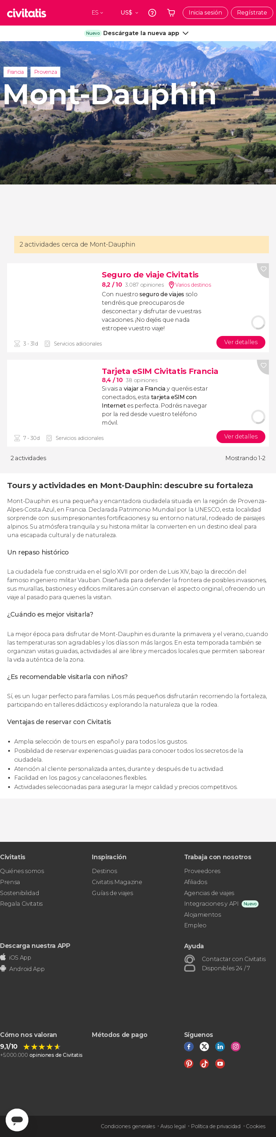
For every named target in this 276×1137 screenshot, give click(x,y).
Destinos (104, 871)
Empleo (195, 925)
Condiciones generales (128, 1126)
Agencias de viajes (209, 893)
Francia (15, 72)
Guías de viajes (112, 893)
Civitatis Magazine (117, 882)
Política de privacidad (216, 1126)
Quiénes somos (22, 871)
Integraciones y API (211, 903)
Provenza (45, 72)
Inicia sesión (205, 12)
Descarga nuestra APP (35, 945)
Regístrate (252, 12)
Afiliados (195, 882)
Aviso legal (172, 1126)
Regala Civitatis (21, 903)
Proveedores (202, 871)
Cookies (255, 1126)
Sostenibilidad (19, 893)
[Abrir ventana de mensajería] (17, 1120)
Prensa (10, 882)
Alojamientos (202, 914)
